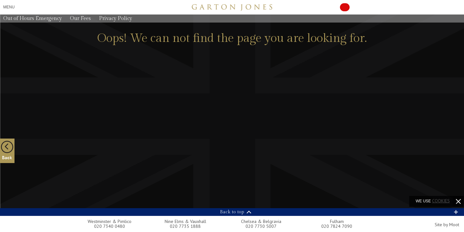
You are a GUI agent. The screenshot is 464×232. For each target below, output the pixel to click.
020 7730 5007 (261, 226)
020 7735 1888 (185, 226)
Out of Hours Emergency (32, 18)
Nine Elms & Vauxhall (185, 221)
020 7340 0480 (109, 226)
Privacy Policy (115, 18)
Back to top (232, 212)
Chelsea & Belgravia (261, 221)
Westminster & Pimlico (109, 221)
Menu (9, 7)
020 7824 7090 (336, 226)
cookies (441, 201)
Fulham (337, 221)
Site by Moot (447, 224)
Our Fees (80, 18)
